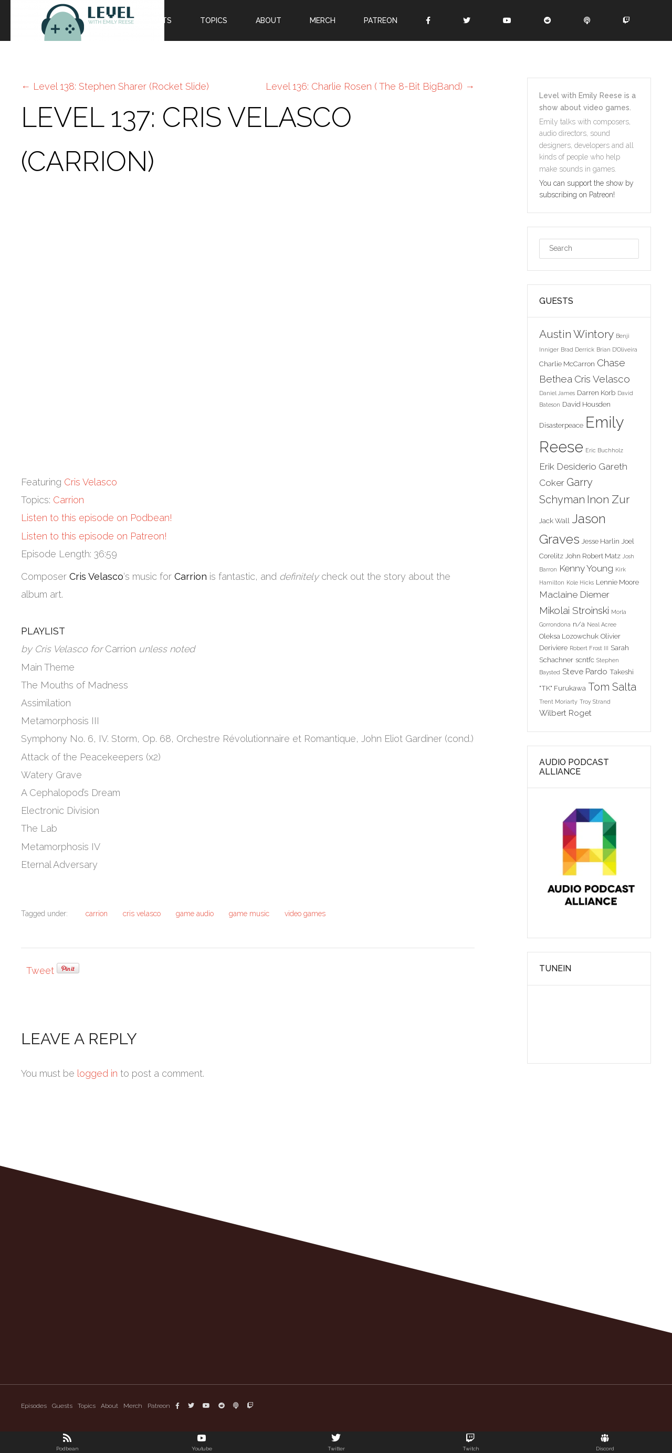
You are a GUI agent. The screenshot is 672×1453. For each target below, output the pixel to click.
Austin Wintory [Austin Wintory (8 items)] (576, 334)
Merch (322, 20)
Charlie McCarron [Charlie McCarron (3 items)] (567, 363)
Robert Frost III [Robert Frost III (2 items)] (589, 648)
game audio (195, 913)
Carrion (68, 499)
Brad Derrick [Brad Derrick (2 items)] (577, 349)
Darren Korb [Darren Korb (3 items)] (596, 392)
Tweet (40, 970)
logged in (97, 1073)
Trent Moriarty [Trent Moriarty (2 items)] (558, 701)
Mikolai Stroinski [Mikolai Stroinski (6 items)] (574, 610)
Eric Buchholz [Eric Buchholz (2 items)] (604, 450)
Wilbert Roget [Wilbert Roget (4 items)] (565, 713)
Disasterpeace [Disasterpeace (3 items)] (561, 425)
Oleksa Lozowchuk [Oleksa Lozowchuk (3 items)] (568, 636)
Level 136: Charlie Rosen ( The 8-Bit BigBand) (370, 86)
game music (249, 913)
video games (305, 913)
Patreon (380, 20)
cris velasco (142, 913)
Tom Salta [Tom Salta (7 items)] (612, 687)
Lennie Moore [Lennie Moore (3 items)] (617, 582)
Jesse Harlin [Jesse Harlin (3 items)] (601, 541)
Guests (62, 1405)
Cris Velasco (90, 481)
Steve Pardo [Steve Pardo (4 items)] (584, 671)
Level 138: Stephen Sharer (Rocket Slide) (115, 86)
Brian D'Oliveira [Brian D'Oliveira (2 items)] (616, 349)
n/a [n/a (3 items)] (579, 624)
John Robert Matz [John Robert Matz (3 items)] (593, 555)
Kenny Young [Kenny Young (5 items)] (586, 568)
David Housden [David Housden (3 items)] (586, 404)
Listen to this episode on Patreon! (94, 536)
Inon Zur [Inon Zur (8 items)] (608, 499)
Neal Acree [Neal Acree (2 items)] (601, 624)
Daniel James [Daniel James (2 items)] (557, 393)
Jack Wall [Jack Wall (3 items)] (554, 520)
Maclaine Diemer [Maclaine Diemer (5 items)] (574, 594)
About (268, 20)
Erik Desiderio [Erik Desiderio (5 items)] (567, 466)
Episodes (34, 1405)
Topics (213, 20)
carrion (97, 913)
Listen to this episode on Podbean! (96, 517)
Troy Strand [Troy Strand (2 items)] (595, 701)
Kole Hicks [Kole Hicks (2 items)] (580, 582)
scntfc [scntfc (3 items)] (584, 659)
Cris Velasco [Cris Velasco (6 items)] (602, 379)
